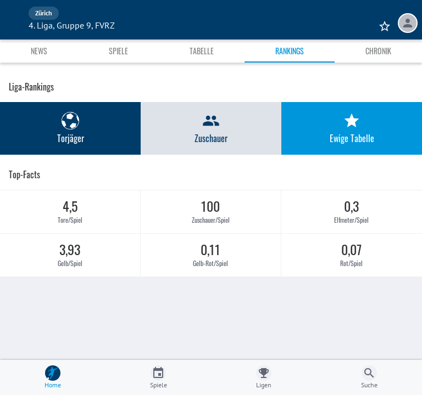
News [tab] (39, 51)
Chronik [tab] (378, 51)
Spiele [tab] (118, 51)
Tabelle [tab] (202, 51)
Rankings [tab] (289, 51)
